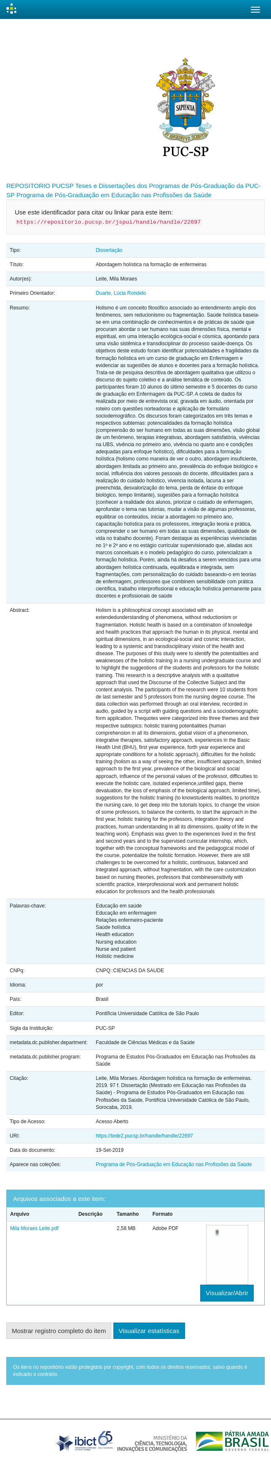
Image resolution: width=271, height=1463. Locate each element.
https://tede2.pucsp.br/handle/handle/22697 (144, 1136)
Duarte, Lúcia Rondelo (121, 293)
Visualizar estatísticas (149, 1330)
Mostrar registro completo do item (59, 1330)
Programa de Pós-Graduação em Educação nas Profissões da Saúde (114, 194)
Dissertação (109, 250)
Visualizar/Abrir (227, 1292)
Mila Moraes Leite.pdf (34, 1228)
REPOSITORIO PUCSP (40, 185)
